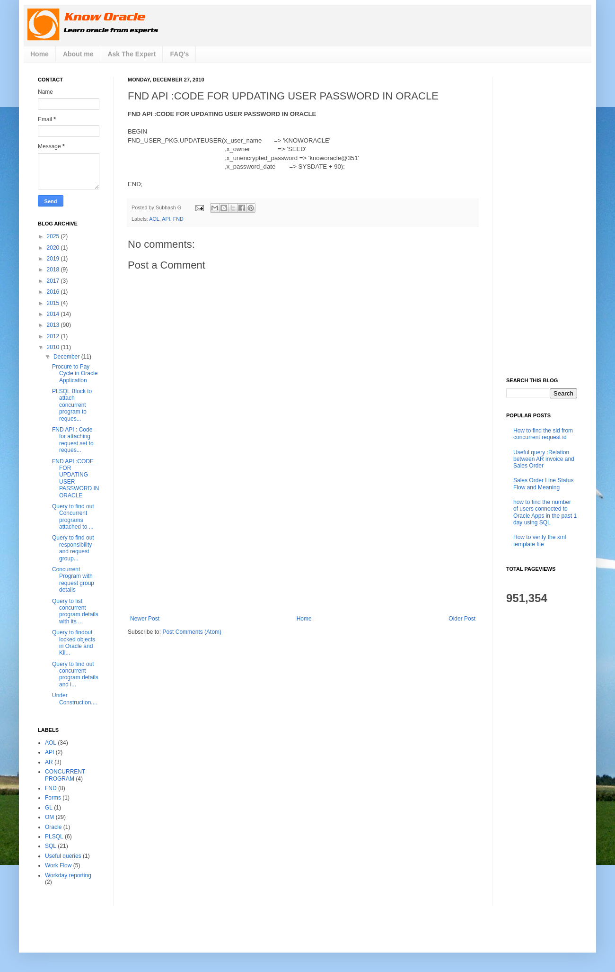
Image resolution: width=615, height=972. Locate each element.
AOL (154, 219)
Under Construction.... (74, 698)
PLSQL (54, 836)
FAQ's (179, 54)
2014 (54, 314)
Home (39, 54)
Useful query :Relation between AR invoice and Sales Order (543, 459)
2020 (54, 247)
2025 (54, 236)
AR (49, 762)
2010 (54, 347)
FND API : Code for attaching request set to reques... (73, 439)
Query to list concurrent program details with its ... (75, 611)
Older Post (461, 618)
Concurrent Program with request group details (73, 579)
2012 (54, 336)
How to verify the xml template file (539, 540)
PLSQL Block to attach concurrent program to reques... (72, 405)
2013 (54, 325)
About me (78, 54)
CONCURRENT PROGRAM (65, 775)
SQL (50, 846)
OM (49, 817)
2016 (54, 291)
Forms (53, 797)
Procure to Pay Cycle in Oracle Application (74, 373)
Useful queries (63, 856)
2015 (54, 303)
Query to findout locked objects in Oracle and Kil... (73, 642)
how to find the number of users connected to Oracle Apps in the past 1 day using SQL (545, 512)
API (166, 219)
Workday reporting (68, 875)
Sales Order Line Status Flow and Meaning (543, 483)
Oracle (53, 827)
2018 (54, 269)
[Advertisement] (303, 544)
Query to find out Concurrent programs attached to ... (73, 516)
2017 (54, 281)
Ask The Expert (131, 54)
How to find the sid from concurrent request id (543, 434)
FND (178, 219)
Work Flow (58, 865)
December (67, 356)
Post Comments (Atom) (191, 632)
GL (49, 807)
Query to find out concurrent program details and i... (75, 674)
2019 (54, 258)
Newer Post (144, 618)
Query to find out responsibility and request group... (73, 547)
